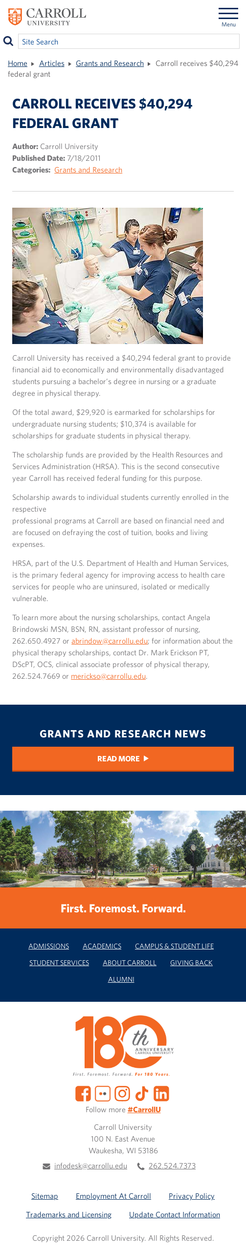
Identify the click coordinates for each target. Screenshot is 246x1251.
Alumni (121, 979)
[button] (228, 1233)
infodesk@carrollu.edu (90, 1165)
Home (17, 63)
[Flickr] (103, 1092)
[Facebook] (83, 1092)
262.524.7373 (172, 1165)
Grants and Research (110, 63)
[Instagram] (122, 1092)
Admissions (48, 946)
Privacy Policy (192, 1195)
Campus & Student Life (174, 946)
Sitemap (44, 1195)
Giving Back (191, 962)
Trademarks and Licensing (69, 1214)
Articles (52, 63)
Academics (102, 946)
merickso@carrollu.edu (108, 675)
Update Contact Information (174, 1214)
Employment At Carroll (113, 1195)
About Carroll (130, 962)
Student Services (59, 962)
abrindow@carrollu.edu (109, 640)
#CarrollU (144, 1109)
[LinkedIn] (161, 1092)
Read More (118, 758)
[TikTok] (142, 1092)
